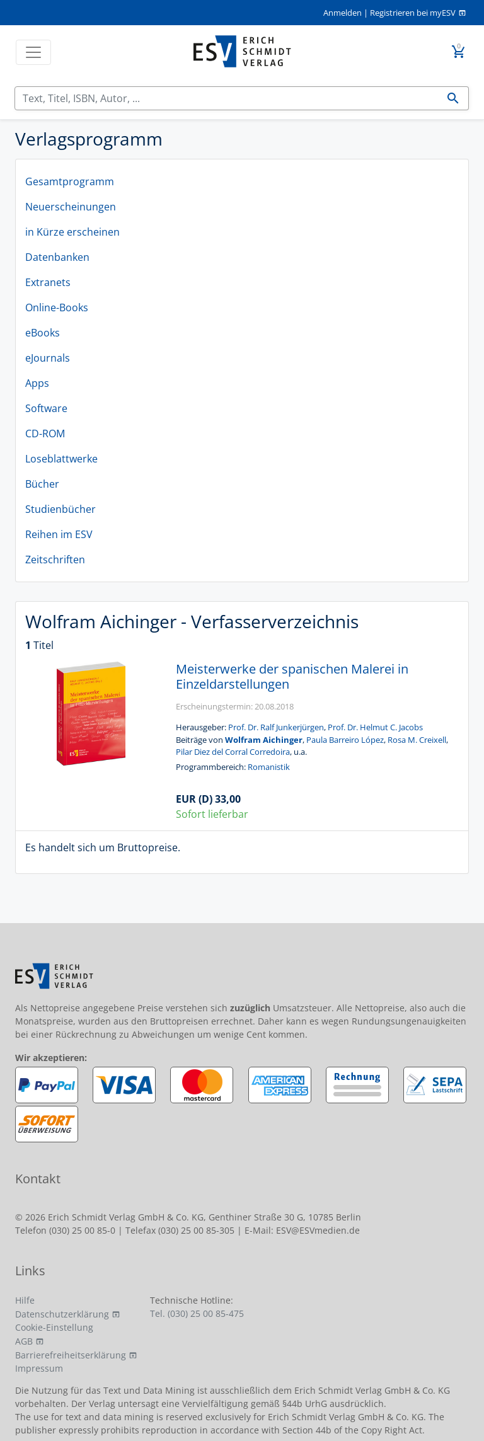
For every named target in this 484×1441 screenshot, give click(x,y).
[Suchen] (226, 98)
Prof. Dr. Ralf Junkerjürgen (276, 727)
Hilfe (25, 1300)
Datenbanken (57, 257)
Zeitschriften (55, 559)
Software (46, 408)
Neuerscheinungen (70, 207)
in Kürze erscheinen (72, 232)
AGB (24, 1341)
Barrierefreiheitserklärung (70, 1355)
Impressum (39, 1368)
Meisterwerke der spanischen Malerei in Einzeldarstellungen (292, 676)
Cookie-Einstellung (54, 1327)
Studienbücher (60, 509)
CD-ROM (45, 433)
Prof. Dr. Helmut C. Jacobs (375, 727)
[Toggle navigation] (33, 52)
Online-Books (56, 307)
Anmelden (342, 12)
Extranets (48, 282)
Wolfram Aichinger (263, 739)
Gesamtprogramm (69, 181)
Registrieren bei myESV (413, 12)
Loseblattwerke (61, 459)
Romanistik (269, 766)
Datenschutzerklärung (62, 1314)
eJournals (47, 358)
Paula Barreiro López (345, 739)
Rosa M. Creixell (417, 739)
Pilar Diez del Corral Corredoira (233, 751)
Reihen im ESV (59, 534)
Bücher (42, 484)
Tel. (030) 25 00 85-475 (197, 1313)
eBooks (42, 333)
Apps (37, 383)
